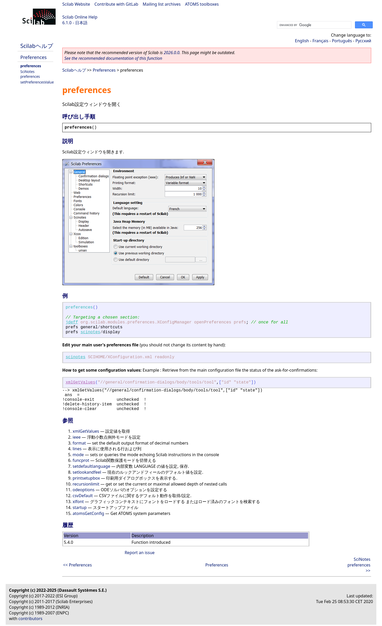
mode (78, 454)
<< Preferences (77, 565)
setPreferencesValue (37, 82)
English (302, 41)
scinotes (90, 332)
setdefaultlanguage (91, 466)
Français (320, 41)
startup (80, 507)
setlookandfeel (87, 472)
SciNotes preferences (30, 74)
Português (342, 41)
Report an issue (139, 552)
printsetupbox (86, 478)
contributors (30, 618)
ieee (77, 437)
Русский (363, 41)
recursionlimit (86, 484)
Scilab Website (76, 4)
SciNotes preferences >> (359, 564)
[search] (314, 25)
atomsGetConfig (88, 513)
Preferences (33, 57)
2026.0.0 (171, 52)
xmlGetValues (80, 382)
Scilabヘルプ (36, 45)
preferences (30, 65)
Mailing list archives (161, 4)
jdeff (72, 322)
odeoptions (83, 490)
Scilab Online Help (79, 17)
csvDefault (83, 495)
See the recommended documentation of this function (113, 58)
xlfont (78, 501)
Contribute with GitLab (116, 4)
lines (77, 449)
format (79, 443)
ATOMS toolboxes (202, 4)
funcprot (81, 460)
